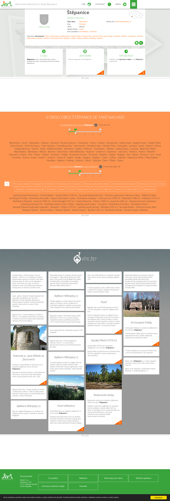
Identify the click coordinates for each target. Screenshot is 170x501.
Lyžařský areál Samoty (88, 207)
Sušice (81, 29)
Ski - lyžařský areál (63, 184)
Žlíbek (112, 160)
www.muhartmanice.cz (123, 22)
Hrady (153, 184)
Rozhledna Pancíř (139, 204)
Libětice (110, 148)
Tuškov (112, 157)
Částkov (45, 142)
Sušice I (42, 157)
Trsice (104, 157)
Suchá (26, 157)
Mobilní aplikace (143, 478)
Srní (152, 154)
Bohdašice (34, 142)
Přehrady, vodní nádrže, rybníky (96, 184)
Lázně (71, 189)
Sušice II (51, 157)
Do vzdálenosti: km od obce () (74, 166)
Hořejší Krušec (86, 36)
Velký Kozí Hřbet (135, 157)
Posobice (55, 154)
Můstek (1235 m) (109, 207)
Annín (25, 142)
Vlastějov (93, 38)
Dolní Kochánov (32, 145)
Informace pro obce (113, 478)
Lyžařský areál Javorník (32, 204)
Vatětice (86, 38)
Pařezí (142, 151)
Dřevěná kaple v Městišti (136, 210)
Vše (7, 184)
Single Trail (107, 189)
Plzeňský (82, 24)
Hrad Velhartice (84, 201)
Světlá (73, 38)
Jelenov (149, 145)
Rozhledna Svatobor (87, 198)
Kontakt (83, 486)
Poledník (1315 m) (150, 198)
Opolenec (112, 151)
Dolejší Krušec (65, 36)
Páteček (151, 151)
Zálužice (100, 38)
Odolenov (100, 151)
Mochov (40, 38)
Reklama (83, 478)
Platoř (37, 154)
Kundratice (132, 36)
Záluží (88, 160)
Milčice (43, 151)
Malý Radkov (31, 38)
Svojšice (86, 157)
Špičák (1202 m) (95, 210)
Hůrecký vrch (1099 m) (109, 198)
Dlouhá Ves (112, 142)
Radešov (103, 154)
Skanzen (77, 184)
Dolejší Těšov (75, 36)
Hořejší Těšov (98, 36)
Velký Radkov (151, 157)
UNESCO (48, 184)
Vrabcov (79, 160)
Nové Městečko (77, 151)
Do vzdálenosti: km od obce (76, 125)
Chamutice (83, 142)
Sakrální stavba (148, 189)
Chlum (47, 36)
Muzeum (118, 189)
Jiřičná (158, 145)
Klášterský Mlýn (54, 148)
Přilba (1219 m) (68, 207)
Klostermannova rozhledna (142, 201)
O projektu (53, 478)
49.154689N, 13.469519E (88, 32)
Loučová (139, 36)
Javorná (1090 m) (42, 201)
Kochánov (116, 36)
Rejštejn (121, 154)
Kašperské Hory (22, 148)
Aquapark (38, 184)
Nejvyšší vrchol (82, 189)
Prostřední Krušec (56, 38)
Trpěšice (79, 38)
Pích (30, 154)
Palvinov (46, 38)
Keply (110, 36)
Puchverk (93, 154)
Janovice (133, 145)
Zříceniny (19, 189)
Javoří (106, 36)
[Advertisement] (85, 95)
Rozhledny (143, 184)
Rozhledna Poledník (22, 201)
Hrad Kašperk (47, 195)
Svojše (78, 157)
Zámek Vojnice (79, 210)
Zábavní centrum (132, 189)
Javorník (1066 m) (119, 201)
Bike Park (95, 189)
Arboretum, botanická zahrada (123, 184)
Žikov (105, 160)
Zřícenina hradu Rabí (146, 207)
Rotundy (52, 189)
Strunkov (16, 157)
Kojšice (78, 148)
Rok (128, 154)
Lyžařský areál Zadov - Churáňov (91, 204)
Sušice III (61, 157)
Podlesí (45, 154)
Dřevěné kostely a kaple (35, 189)
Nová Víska (62, 151)
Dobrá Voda (54, 36)
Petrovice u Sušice (17, 154)
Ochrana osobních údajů (53, 486)
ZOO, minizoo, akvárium (21, 184)
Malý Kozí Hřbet (147, 148)
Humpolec (122, 145)
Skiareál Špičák (62, 210)
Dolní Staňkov (48, 145)
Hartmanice (83, 22)
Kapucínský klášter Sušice (63, 198)
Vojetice (61, 160)
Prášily (64, 154)
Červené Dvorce (68, 142)
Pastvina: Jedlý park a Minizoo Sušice (122, 195)
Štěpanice (78, 12)
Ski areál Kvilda (126, 207)
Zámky (162, 184)
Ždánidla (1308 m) (131, 198)
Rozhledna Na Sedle (39, 198)
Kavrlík (35, 148)
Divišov (101, 142)
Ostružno (122, 151)
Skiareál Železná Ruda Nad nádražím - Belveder (36, 207)
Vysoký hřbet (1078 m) (66, 195)
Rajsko (112, 154)
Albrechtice (14, 142)
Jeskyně (62, 189)
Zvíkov (120, 160)
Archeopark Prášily (18, 198)
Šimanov (144, 154)
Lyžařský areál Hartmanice (25, 195)
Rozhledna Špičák (113, 210)
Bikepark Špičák (30, 210)
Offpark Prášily (149, 195)
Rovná (135, 154)
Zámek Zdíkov (46, 210)
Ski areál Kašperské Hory (91, 195)
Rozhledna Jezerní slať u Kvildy (59, 204)
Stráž (158, 154)
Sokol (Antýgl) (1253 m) (63, 201)
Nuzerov (90, 151)
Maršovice (33, 151)
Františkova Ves (64, 145)
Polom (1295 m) (101, 201)
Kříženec (124, 36)
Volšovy (70, 160)
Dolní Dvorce (17, 145)
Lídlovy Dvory (122, 148)
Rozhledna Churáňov (119, 204)
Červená (55, 142)
